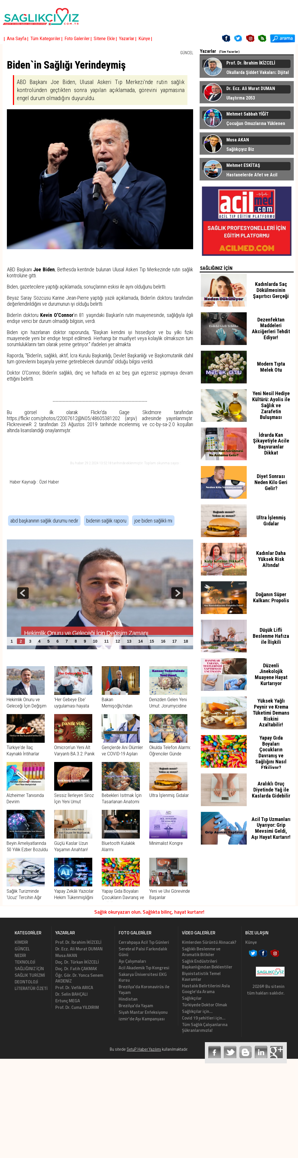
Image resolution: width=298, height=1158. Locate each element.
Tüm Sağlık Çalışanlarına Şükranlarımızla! (205, 1027)
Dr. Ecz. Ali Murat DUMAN (79, 948)
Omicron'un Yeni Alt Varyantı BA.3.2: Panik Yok (74, 753)
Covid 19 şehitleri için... (204, 1018)
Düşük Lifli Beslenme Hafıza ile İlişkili (271, 636)
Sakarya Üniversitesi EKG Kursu (143, 977)
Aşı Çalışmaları (132, 961)
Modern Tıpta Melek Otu (271, 367)
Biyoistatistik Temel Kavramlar (201, 976)
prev (23, 593)
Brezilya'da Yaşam (136, 1005)
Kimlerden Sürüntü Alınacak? (209, 942)
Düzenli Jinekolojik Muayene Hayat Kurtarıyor (271, 674)
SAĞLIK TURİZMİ (30, 975)
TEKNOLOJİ (25, 962)
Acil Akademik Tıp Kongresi (144, 967)
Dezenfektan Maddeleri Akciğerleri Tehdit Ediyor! (271, 328)
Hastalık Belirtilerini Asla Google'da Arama (206, 988)
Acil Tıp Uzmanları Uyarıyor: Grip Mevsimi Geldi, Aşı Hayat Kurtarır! (271, 828)
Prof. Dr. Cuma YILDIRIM (77, 1007)
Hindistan (128, 999)
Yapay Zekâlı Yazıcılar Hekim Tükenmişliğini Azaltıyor (74, 897)
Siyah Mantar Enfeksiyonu (143, 1012)
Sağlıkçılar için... (197, 1011)
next (177, 593)
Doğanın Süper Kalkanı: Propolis (271, 597)
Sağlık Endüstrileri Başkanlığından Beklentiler (207, 964)
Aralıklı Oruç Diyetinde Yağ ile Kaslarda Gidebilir (271, 790)
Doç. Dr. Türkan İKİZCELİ (77, 962)
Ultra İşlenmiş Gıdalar (169, 795)
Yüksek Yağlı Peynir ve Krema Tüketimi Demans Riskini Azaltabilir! (271, 713)
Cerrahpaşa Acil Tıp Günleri (144, 942)
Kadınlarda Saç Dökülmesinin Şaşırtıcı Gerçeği (271, 290)
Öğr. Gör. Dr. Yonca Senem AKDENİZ (79, 978)
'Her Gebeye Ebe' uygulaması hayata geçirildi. (71, 706)
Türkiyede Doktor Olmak (204, 1004)
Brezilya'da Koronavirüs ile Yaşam (144, 989)
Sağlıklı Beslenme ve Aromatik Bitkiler (201, 951)
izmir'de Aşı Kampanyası (142, 1018)
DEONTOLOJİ (26, 981)
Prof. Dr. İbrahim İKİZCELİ (78, 942)
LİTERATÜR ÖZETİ (31, 988)
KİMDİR (21, 942)
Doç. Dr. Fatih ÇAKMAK (76, 968)
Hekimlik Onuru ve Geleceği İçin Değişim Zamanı (26, 706)
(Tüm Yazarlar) (229, 52)
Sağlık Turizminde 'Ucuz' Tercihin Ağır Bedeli (24, 897)
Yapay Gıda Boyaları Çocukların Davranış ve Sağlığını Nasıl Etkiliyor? (271, 753)
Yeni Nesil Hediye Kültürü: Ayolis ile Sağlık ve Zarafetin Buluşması (271, 405)
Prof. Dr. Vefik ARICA (74, 987)
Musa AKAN (66, 955)
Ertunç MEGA (67, 1000)
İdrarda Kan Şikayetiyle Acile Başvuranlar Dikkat (271, 444)
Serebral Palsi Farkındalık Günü (143, 951)
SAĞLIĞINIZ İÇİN (29, 968)
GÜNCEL (186, 52)
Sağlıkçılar (192, 998)
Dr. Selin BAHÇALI (71, 994)
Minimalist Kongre (166, 843)
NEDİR (20, 955)
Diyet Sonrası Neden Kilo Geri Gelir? (270, 482)
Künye (251, 942)
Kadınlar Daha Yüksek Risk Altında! (271, 559)
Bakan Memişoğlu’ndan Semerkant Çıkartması (122, 706)
